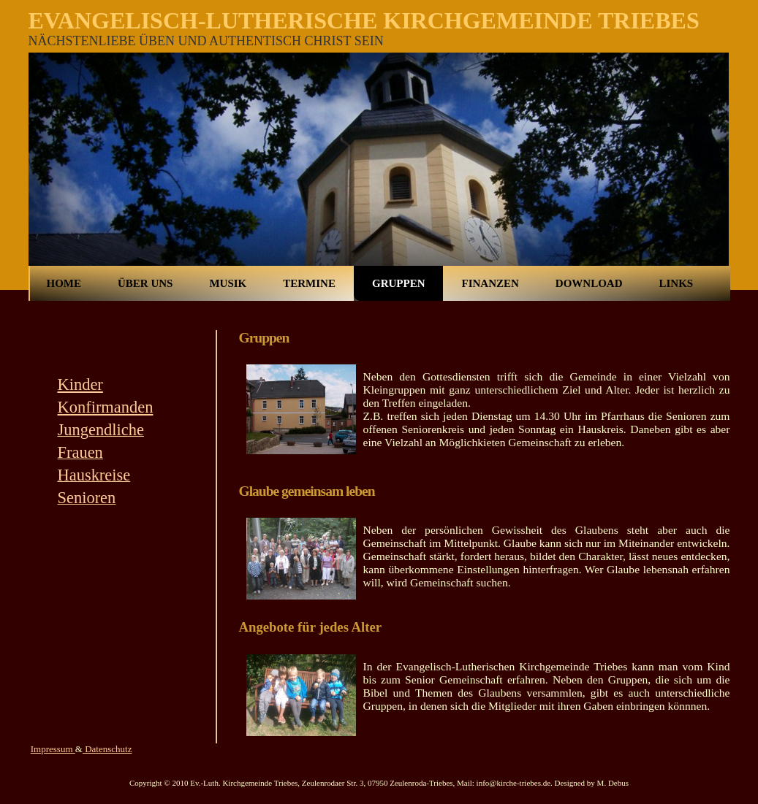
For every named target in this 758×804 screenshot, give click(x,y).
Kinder (80, 384)
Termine (309, 283)
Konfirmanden (106, 407)
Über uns (145, 283)
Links (676, 283)
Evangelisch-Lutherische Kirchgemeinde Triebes (364, 20)
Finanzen (489, 283)
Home (64, 283)
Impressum (53, 748)
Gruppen (398, 283)
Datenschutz (107, 748)
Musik (227, 283)
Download (589, 283)
